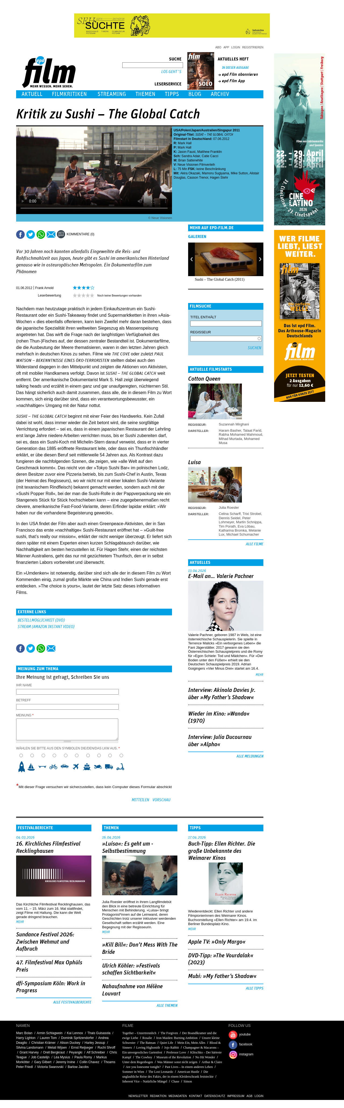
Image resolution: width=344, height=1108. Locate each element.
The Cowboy (143, 1057)
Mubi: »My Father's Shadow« (222, 976)
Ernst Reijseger (82, 1047)
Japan (195, 130)
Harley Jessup (95, 1043)
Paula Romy (83, 1057)
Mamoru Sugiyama (215, 173)
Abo (218, 47)
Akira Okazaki (190, 173)
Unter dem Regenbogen (137, 1062)
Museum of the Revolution (173, 1057)
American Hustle (188, 1072)
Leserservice (168, 84)
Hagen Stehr (219, 177)
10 (121, 766)
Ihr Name (24, 685)
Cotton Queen (204, 379)
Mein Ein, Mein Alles (191, 1043)
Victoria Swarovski (50, 1067)
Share (41, 234)
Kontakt (195, 1096)
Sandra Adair (190, 156)
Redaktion (158, 1096)
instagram (246, 1054)
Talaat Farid (252, 430)
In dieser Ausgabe (235, 67)
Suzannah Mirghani (234, 424)
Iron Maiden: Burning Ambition (177, 1038)
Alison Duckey (70, 1043)
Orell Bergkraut (54, 1052)
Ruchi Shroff (106, 1047)
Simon (188, 1081)
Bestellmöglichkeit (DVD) (41, 620)
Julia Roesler (229, 508)
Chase (175, 1081)
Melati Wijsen (57, 1047)
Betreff (23, 700)
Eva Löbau (246, 526)
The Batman (148, 1043)
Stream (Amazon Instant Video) (46, 627)
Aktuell (32, 94)
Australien (209, 130)
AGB (249, 1096)
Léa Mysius (62, 1057)
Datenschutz (214, 1096)
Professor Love (176, 1052)
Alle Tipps (254, 988)
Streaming (112, 94)
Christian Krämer (43, 1043)
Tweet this (30, 234)
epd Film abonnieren (240, 74)
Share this (20, 234)
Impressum (236, 1096)
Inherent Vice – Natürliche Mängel (144, 1081)
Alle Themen (167, 1006)
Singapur (225, 130)
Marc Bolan (24, 1033)
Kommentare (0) (80, 234)
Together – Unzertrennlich (139, 1033)
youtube (245, 1034)
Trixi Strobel (251, 514)
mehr (259, 674)
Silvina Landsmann (29, 1047)
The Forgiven (169, 1033)
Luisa (194, 462)
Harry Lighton (25, 1038)
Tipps (172, 94)
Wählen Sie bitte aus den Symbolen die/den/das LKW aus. (68, 748)
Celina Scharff (230, 514)
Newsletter (138, 1096)
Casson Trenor (197, 177)
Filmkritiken (69, 94)
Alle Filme (254, 544)
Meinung (25, 715)
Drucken (102, 234)
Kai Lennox (75, 1033)
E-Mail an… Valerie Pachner (221, 576)
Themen (145, 94)
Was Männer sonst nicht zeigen (177, 1062)
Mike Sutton (239, 173)
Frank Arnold (44, 288)
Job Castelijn (40, 1057)
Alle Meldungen (249, 756)
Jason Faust (186, 152)
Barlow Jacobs (78, 1067)
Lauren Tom (48, 1038)
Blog (194, 94)
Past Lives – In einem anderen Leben (189, 1067)
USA (177, 130)
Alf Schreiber (96, 1052)
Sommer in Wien (133, 1072)
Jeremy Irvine (65, 1062)
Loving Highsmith (148, 1047)
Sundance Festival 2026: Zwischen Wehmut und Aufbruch (45, 942)
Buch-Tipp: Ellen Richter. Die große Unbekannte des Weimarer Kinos (221, 851)
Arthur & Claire (212, 1062)
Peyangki (75, 1052)
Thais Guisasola (98, 1033)
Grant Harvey (29, 1052)
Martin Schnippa (248, 522)
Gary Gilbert (43, 1062)
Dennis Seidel (229, 518)
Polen (185, 130)
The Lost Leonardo (160, 1072)
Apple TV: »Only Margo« (217, 942)
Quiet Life (166, 1043)
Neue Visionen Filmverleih (196, 165)
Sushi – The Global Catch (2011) (220, 279)
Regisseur (200, 332)
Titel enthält (203, 317)
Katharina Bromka (233, 530)
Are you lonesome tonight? (143, 1067)
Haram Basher (230, 430)
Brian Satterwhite (190, 160)
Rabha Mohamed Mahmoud (240, 434)
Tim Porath (227, 526)
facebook (245, 1044)
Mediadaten (178, 1096)
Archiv (220, 94)
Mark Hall (185, 143)
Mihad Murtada (230, 439)
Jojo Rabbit (171, 1047)
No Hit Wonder (205, 1057)
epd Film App (233, 81)
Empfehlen (51, 234)
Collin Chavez (89, 1062)
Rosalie (147, 1038)
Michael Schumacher (242, 534)
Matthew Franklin (209, 152)
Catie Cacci (210, 156)
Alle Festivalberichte (72, 1002)
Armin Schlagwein (50, 1033)
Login (235, 47)
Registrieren (252, 47)
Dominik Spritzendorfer (77, 1038)
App (226, 47)
